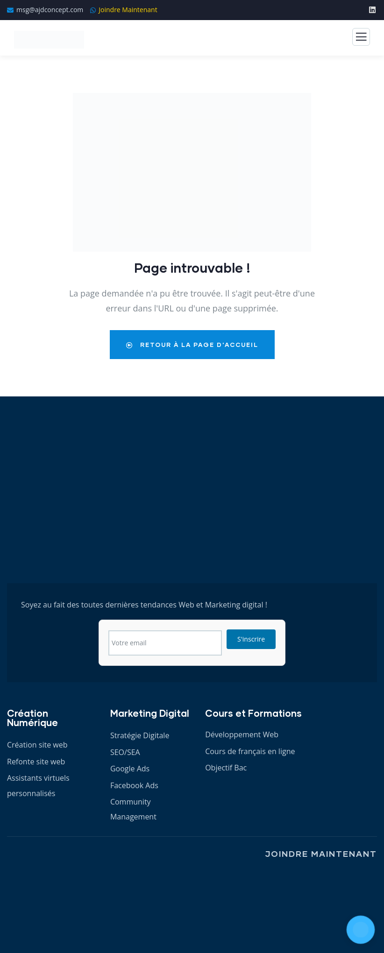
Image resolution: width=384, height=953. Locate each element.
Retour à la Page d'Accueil (192, 344)
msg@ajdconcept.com (49, 9)
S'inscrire (251, 639)
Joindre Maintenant (128, 9)
